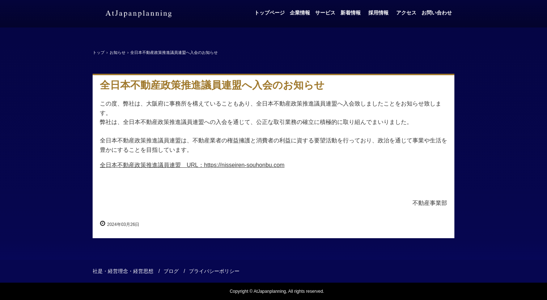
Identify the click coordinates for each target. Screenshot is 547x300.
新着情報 (350, 13)
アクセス (406, 13)
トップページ (269, 13)
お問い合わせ (436, 13)
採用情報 (380, 13)
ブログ (171, 271)
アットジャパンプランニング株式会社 (139, 14)
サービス (325, 13)
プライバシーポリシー (214, 271)
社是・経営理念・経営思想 (123, 271)
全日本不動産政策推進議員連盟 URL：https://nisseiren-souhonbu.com (192, 165)
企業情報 (300, 13)
